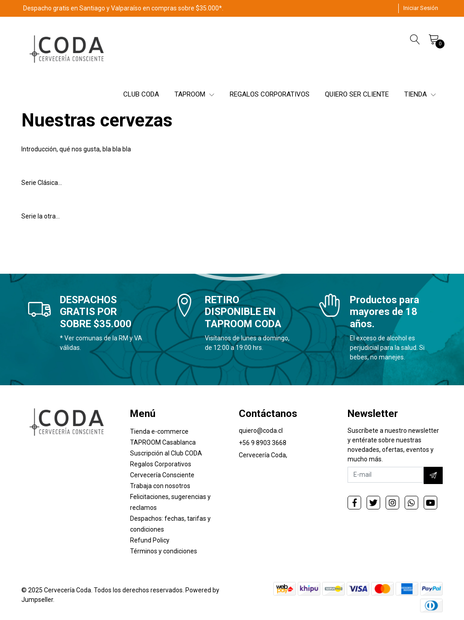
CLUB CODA (141, 94)
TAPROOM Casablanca (163, 442)
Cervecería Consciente (162, 475)
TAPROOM (194, 94)
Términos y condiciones (163, 551)
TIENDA (420, 94)
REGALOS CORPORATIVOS (269, 94)
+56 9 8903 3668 (262, 442)
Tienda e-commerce (159, 431)
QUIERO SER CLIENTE (357, 94)
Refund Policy (149, 540)
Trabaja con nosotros (160, 485)
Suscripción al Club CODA (166, 453)
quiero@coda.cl (261, 430)
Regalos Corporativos (160, 464)
